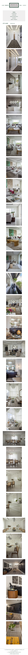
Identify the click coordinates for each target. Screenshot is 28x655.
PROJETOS (7, 5)
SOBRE (3, 5)
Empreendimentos (14, 16)
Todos (14, 12)
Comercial (14, 15)
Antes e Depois (14, 19)
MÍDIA (21, 5)
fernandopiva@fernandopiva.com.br (14, 652)
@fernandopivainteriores (14, 653)
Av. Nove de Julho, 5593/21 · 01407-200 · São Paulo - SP (14, 649)
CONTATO (24, 5)
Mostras (14, 18)
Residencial (14, 13)
